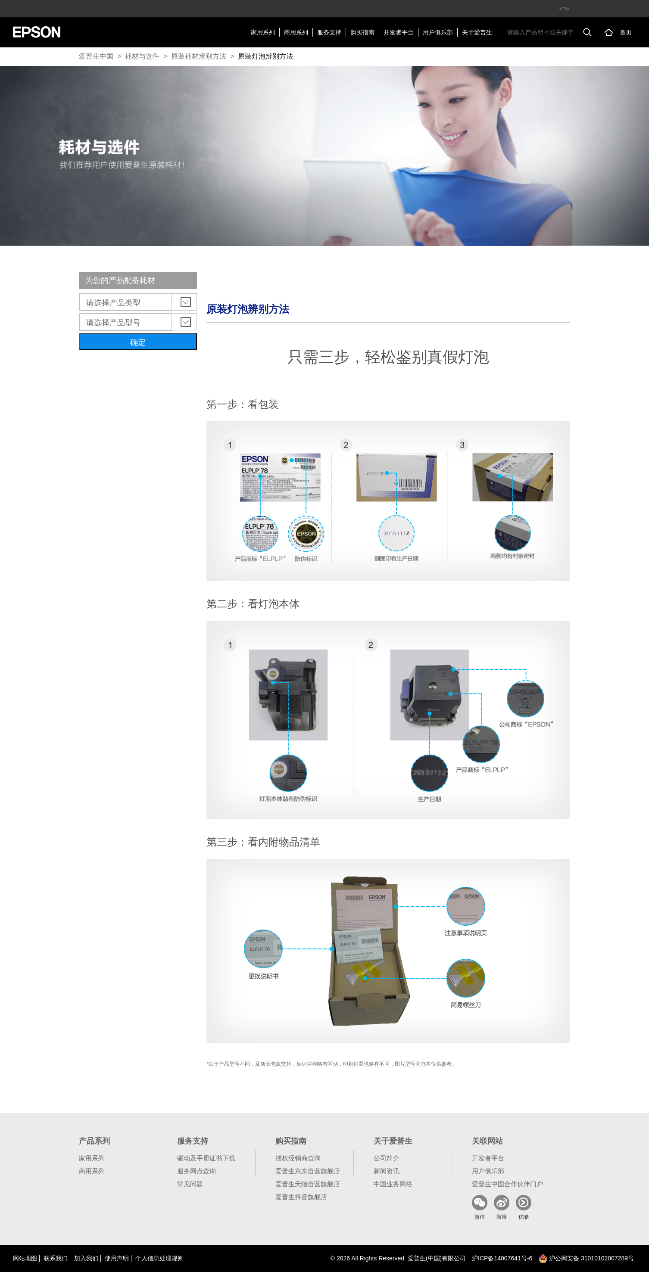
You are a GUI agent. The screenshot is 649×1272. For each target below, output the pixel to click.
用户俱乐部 (438, 32)
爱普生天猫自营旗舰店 (307, 1184)
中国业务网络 (393, 1184)
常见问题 (190, 1184)
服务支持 (329, 32)
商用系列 (296, 32)
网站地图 (25, 1258)
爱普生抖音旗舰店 (301, 1196)
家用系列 (263, 32)
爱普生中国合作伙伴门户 (507, 1184)
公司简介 (386, 1158)
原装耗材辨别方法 (198, 56)
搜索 (587, 32)
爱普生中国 (96, 56)
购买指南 (362, 32)
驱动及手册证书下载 (206, 1158)
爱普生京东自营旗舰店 (307, 1171)
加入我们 (86, 1258)
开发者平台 (399, 32)
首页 (626, 32)
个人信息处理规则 (159, 1258)
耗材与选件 (142, 56)
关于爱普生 (477, 32)
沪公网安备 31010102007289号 (586, 1258)
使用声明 (117, 1258)
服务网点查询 (196, 1171)
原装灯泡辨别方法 (265, 56)
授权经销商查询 (298, 1158)
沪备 (502, 1258)
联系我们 (56, 1258)
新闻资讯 (386, 1171)
